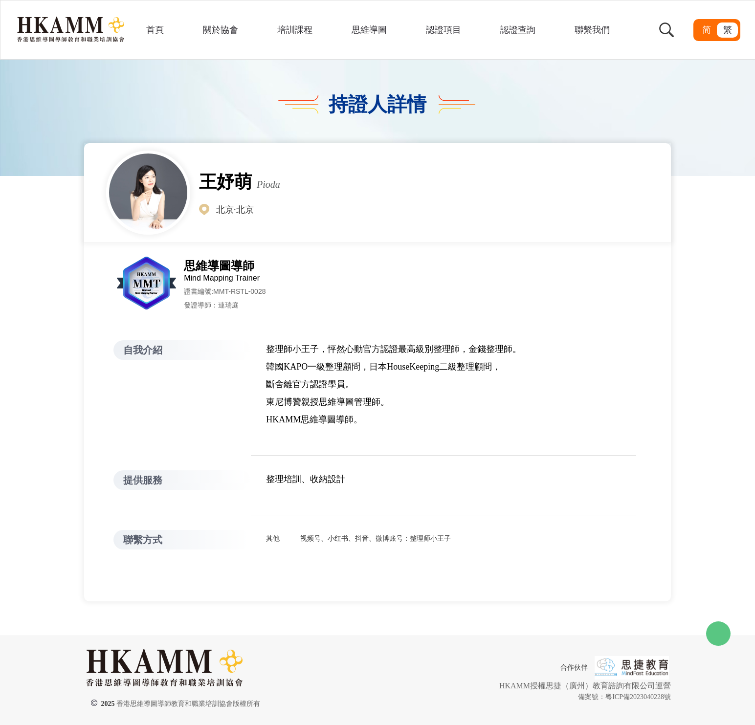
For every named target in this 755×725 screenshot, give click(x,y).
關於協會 (220, 30)
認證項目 (443, 30)
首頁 (155, 30)
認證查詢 (517, 30)
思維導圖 (369, 30)
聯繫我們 (592, 30)
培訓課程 (294, 30)
